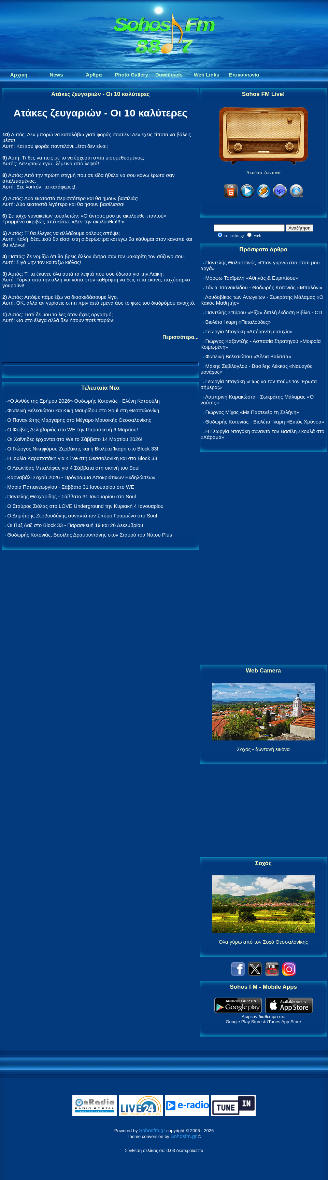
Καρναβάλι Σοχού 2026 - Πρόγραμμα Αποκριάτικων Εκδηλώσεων (81, 477)
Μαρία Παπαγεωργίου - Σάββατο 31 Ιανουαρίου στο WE (70, 487)
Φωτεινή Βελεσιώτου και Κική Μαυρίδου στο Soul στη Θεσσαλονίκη (83, 410)
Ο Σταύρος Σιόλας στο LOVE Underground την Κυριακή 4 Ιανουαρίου (85, 506)
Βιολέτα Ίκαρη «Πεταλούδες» (238, 322)
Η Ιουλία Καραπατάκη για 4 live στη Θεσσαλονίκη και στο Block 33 (82, 458)
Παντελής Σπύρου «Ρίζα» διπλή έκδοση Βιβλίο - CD (263, 312)
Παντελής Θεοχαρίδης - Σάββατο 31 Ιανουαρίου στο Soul (71, 496)
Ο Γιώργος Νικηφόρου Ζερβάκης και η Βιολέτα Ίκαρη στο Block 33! (82, 449)
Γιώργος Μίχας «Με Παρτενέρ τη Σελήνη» (252, 412)
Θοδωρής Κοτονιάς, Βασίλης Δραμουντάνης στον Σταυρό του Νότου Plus (89, 535)
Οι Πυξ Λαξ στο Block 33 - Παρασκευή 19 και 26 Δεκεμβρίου (75, 525)
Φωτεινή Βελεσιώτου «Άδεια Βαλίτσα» (248, 356)
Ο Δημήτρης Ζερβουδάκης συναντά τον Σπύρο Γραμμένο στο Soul (82, 515)
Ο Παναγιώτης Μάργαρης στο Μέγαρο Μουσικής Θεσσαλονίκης (79, 420)
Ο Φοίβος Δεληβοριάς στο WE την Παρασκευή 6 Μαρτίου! (72, 429)
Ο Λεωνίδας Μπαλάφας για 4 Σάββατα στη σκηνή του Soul (73, 468)
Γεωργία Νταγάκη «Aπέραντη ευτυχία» (249, 331)
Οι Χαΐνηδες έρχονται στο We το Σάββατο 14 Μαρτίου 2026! (74, 439)
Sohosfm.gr (152, 1130)
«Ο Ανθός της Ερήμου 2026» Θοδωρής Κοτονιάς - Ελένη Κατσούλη (83, 401)
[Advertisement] (263, 558)
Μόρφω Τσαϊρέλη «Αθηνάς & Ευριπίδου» (251, 278)
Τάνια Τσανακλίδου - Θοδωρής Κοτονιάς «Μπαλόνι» (263, 287)
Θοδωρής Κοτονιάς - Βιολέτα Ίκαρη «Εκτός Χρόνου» (264, 422)
